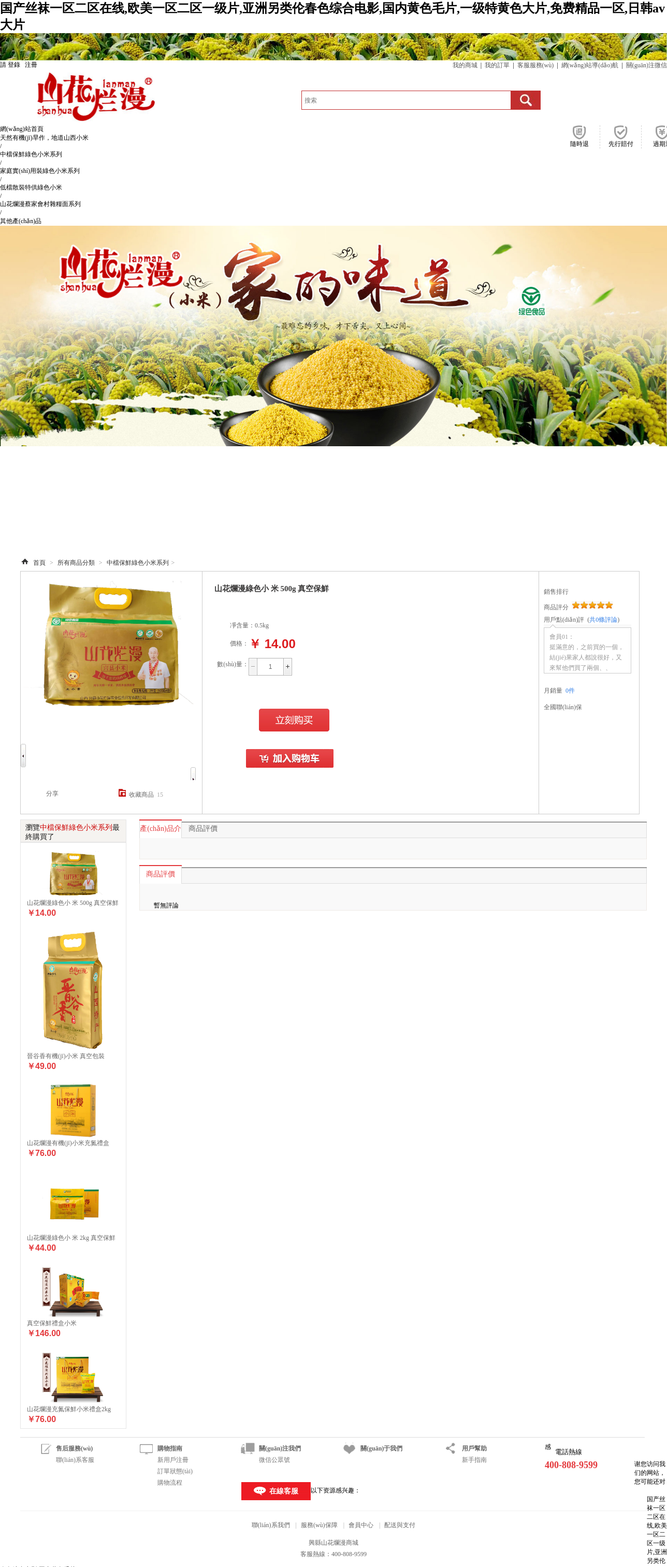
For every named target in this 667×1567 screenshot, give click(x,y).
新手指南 (474, 1459)
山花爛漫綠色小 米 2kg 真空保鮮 (71, 1237)
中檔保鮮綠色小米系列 (31, 154)
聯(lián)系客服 (75, 1459)
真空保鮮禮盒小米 (52, 1323)
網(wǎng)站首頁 (22, 129)
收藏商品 (141, 794)
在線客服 (283, 1491)
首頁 (39, 562)
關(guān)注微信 (646, 65)
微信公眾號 (274, 1459)
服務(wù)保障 (319, 1525)
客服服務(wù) (535, 65)
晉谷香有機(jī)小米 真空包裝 (66, 1056)
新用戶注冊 (173, 1459)
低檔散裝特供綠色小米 (31, 187)
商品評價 (203, 828)
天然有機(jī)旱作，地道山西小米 (44, 137)
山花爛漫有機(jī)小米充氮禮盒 (68, 1143)
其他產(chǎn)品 (20, 221)
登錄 (14, 64)
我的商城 (465, 65)
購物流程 (169, 1482)
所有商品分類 (76, 562)
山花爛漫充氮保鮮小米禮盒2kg (69, 1409)
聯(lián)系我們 (271, 1525)
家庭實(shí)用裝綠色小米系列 (40, 170)
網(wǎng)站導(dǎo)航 (590, 65)
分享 (52, 793)
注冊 (31, 64)
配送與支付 (399, 1525)
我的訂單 (497, 65)
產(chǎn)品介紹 (160, 831)
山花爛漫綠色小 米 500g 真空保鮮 (73, 902)
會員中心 (361, 1525)
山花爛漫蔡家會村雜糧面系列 (40, 204)
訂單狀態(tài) (175, 1471)
